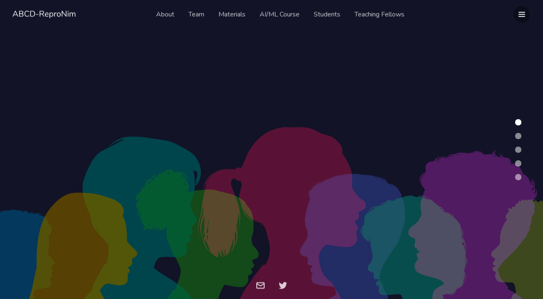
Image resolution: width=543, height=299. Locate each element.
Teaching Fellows (379, 13)
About (165, 13)
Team (196, 13)
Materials (231, 13)
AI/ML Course (280, 13)
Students (327, 13)
